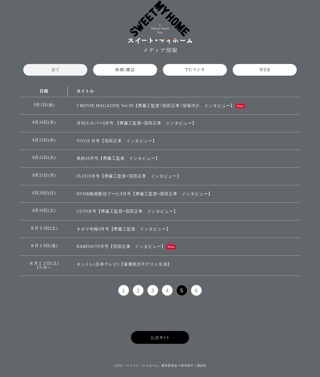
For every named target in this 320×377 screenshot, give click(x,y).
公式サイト (160, 341)
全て (55, 72)
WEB (264, 72)
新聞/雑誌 (125, 72)
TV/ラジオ (195, 72)
